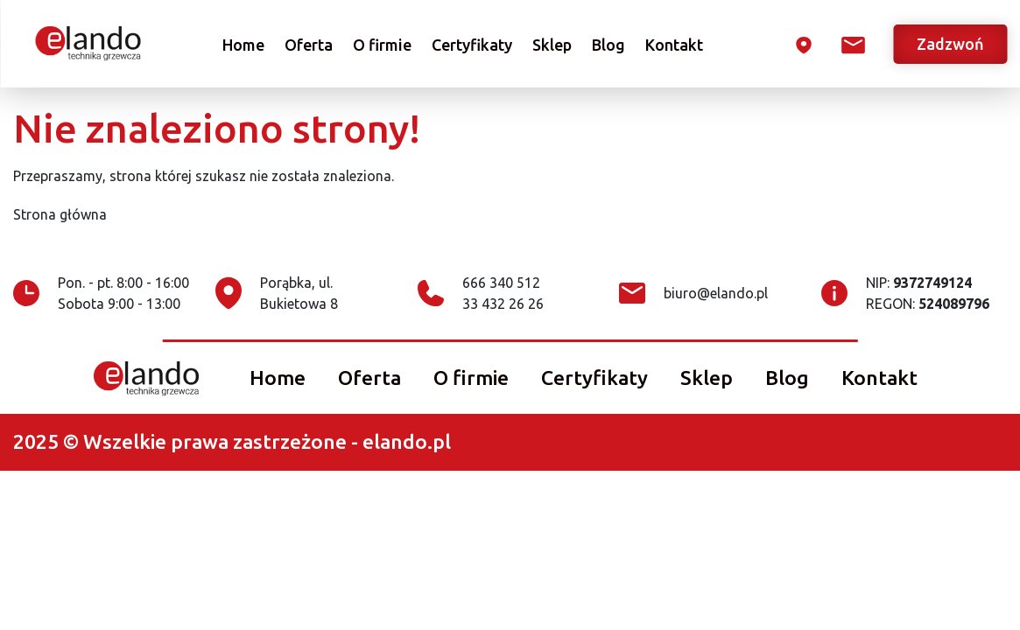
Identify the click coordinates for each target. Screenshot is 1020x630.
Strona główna (60, 214)
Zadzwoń (950, 43)
